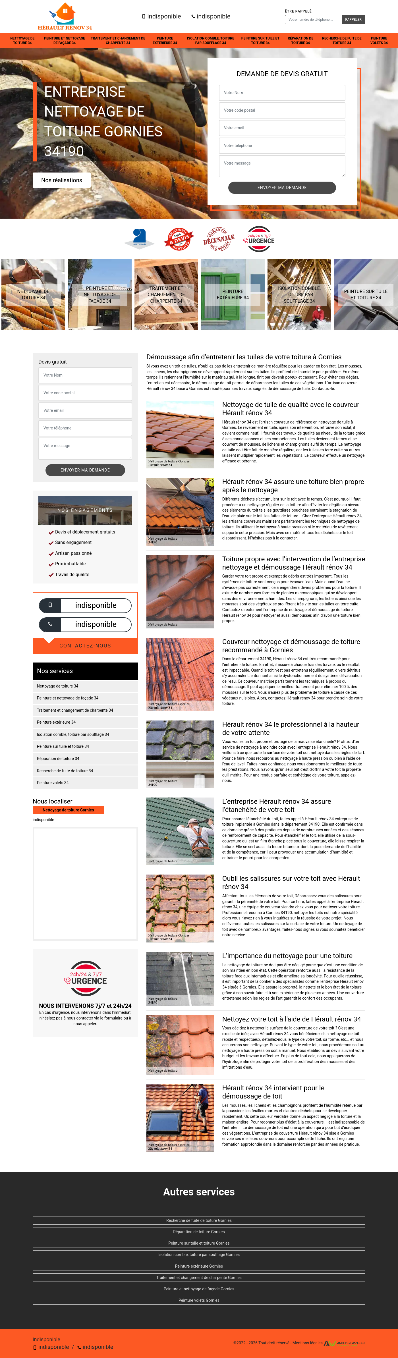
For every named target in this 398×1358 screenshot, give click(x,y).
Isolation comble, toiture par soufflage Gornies (199, 1254)
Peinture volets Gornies (199, 1300)
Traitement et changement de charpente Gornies (199, 1277)
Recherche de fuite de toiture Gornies (199, 1220)
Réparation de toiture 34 (300, 40)
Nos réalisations (61, 180)
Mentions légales (308, 1343)
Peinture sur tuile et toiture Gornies (198, 1243)
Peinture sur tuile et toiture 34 (260, 40)
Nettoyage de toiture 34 (22, 40)
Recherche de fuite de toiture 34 (341, 40)
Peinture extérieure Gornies (199, 1266)
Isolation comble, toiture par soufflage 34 (210, 40)
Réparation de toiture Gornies (199, 1232)
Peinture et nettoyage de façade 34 (64, 40)
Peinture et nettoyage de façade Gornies (199, 1289)
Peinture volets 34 (379, 40)
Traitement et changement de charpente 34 (118, 40)
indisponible (161, 16)
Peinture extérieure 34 (165, 40)
